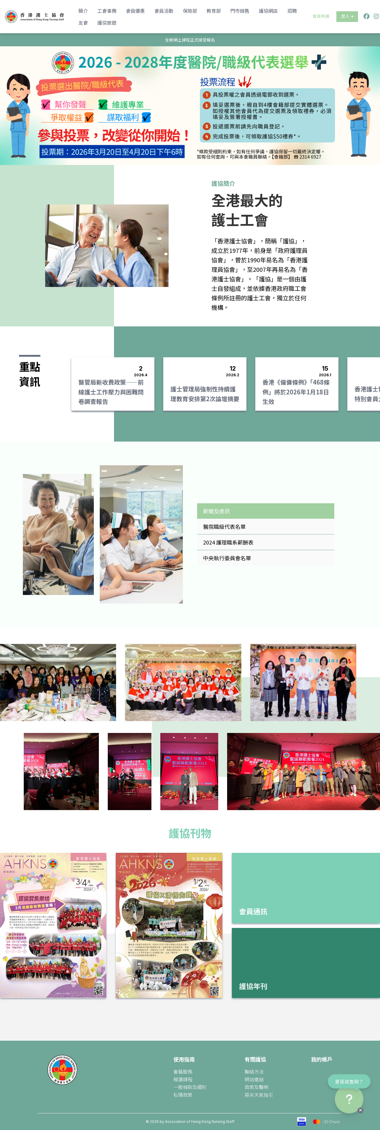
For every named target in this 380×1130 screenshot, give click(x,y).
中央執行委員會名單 (227, 558)
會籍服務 (182, 1071)
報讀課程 (182, 1079)
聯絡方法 (254, 1071)
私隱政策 (182, 1094)
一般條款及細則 (190, 1087)
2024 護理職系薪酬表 (228, 542)
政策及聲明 (256, 1087)
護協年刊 (253, 986)
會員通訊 (253, 911)
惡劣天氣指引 (259, 1094)
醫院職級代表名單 (224, 526)
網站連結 (254, 1079)
